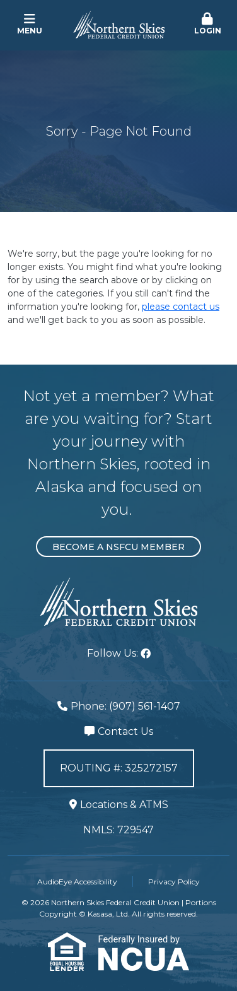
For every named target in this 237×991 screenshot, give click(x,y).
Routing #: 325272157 (119, 768)
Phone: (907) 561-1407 (125, 706)
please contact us (180, 306)
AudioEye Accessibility (77, 881)
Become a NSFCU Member (118, 547)
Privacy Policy (174, 881)
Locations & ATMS (124, 805)
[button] (207, 24)
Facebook (146, 653)
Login (207, 24)
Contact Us (125, 731)
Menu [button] (30, 24)
